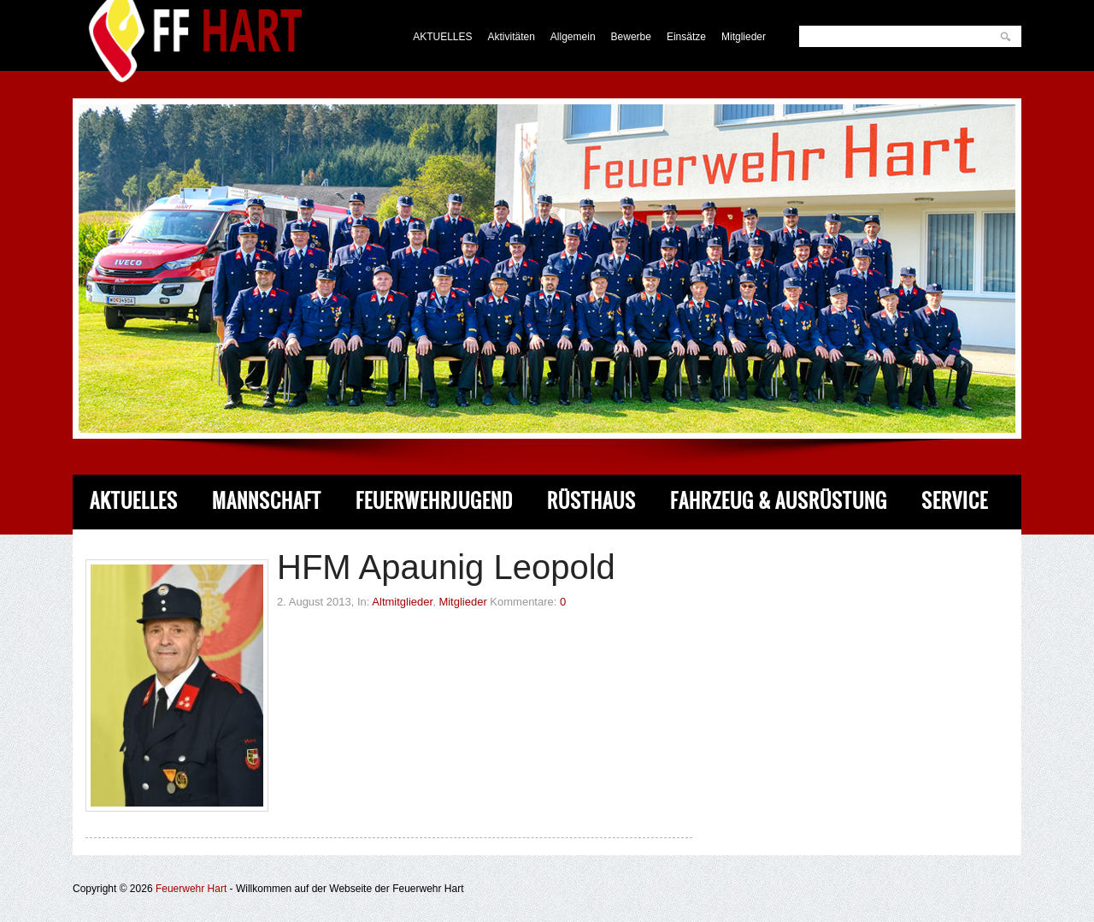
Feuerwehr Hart (191, 889)
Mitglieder (743, 37)
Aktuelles (134, 501)
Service (954, 501)
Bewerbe (631, 37)
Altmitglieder (402, 601)
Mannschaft (266, 501)
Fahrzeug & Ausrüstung (778, 501)
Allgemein (573, 37)
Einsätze (686, 37)
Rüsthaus (591, 501)
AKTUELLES (442, 37)
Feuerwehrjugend (434, 501)
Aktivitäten (511, 37)
